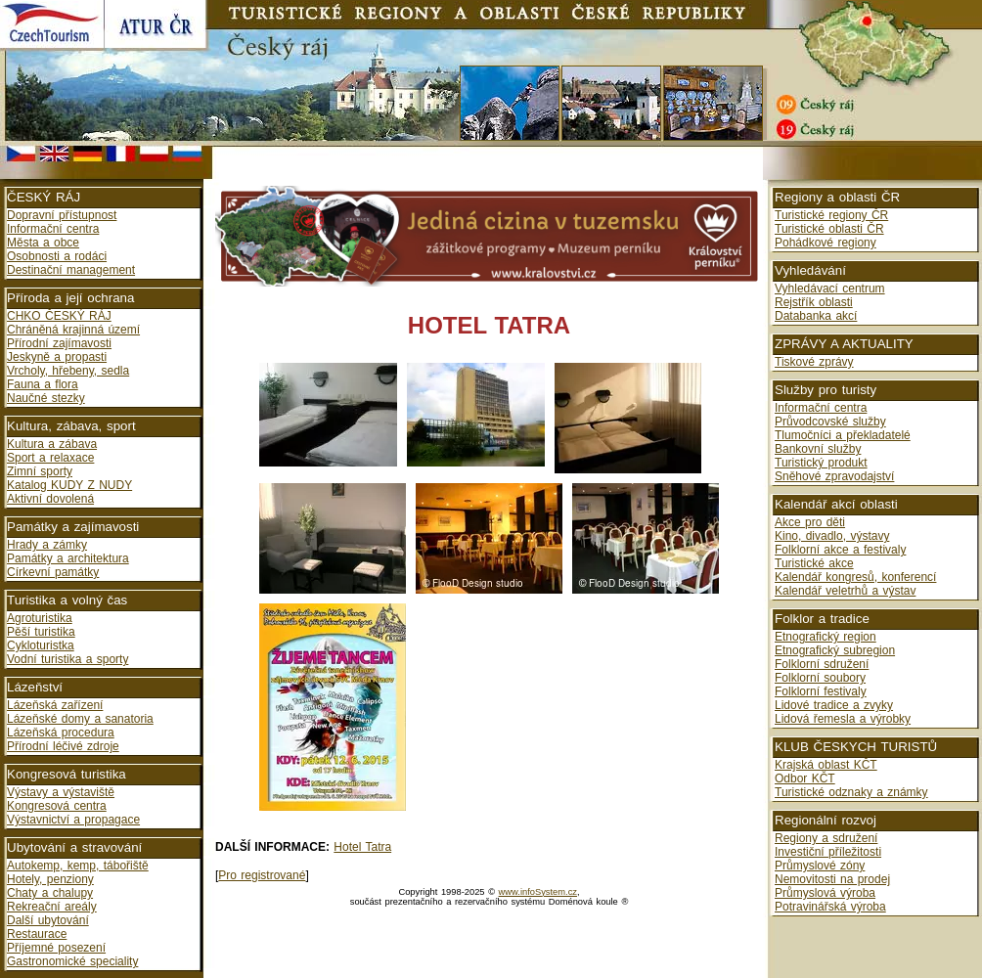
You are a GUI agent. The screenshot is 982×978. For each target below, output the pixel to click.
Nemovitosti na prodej (832, 879)
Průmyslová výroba (825, 893)
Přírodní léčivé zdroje (63, 746)
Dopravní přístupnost (61, 215)
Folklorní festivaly (821, 691)
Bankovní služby (818, 449)
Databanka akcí (816, 316)
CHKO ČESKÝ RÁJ (59, 316)
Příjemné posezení (56, 948)
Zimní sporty (39, 471)
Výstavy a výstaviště (60, 792)
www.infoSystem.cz (538, 892)
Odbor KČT (805, 778)
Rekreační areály (52, 906)
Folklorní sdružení (822, 664)
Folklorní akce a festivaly (840, 549)
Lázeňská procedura (60, 732)
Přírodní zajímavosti (59, 343)
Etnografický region (825, 637)
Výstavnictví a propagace (73, 819)
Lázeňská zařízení (55, 705)
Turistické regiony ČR (831, 215)
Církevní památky (53, 572)
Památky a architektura (68, 558)
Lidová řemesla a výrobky (843, 719)
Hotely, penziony (50, 879)
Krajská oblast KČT (826, 765)
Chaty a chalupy (50, 893)
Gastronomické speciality (72, 961)
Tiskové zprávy (814, 362)
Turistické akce (814, 563)
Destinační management (71, 270)
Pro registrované (261, 875)
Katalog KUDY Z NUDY (69, 485)
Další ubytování (48, 920)
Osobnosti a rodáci (57, 256)
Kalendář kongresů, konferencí (855, 577)
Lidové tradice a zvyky (834, 705)
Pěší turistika (41, 632)
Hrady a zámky (47, 545)
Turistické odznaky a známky (851, 792)
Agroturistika (39, 618)
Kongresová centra (57, 806)
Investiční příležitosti (828, 852)
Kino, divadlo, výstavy (832, 536)
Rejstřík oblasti (814, 302)
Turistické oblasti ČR (829, 229)
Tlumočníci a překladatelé (843, 435)
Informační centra (53, 229)
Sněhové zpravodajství (834, 476)
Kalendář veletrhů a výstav (845, 591)
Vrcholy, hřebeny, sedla (68, 371)
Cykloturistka (40, 645)
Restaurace (37, 934)
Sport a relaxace (50, 458)
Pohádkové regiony (825, 242)
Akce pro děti (810, 522)
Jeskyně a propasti (57, 357)
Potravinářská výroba (830, 906)
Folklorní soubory (820, 678)
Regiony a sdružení (826, 838)
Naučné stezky (46, 398)
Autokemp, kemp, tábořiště (78, 865)
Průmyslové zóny (820, 865)
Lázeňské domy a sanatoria (80, 719)
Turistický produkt (821, 462)
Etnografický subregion (835, 650)
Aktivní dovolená (50, 499)
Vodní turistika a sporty (67, 659)
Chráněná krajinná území (73, 329)
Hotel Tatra (362, 847)
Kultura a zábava (52, 444)
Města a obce (43, 242)
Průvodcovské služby (830, 421)
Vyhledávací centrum (830, 288)
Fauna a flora (42, 384)
